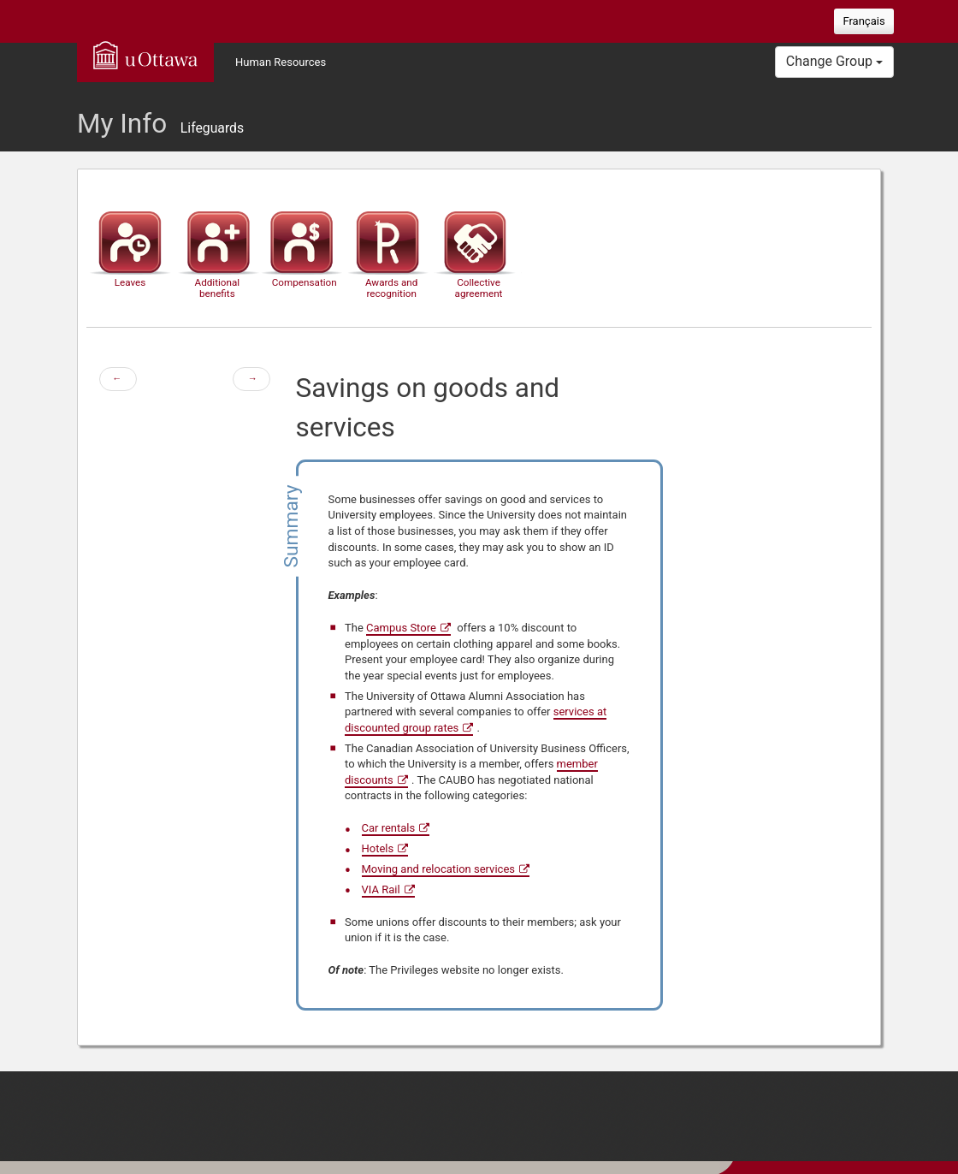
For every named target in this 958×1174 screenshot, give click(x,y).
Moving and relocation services (439, 869)
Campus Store (401, 627)
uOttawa (145, 54)
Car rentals (389, 827)
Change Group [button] (834, 61)
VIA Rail (381, 889)
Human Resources (280, 62)
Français (863, 21)
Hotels (378, 848)
